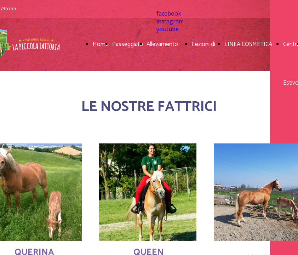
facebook (168, 13)
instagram (170, 21)
